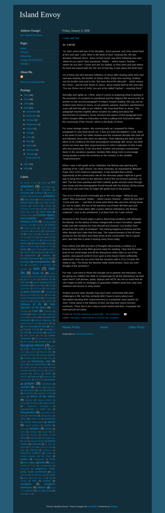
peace (48, 373)
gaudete (36, 282)
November (31, 116)
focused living (37, 276)
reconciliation (29, 393)
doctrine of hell (45, 246)
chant (41, 209)
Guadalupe (48, 298)
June (29, 137)
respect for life (48, 403)
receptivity (50, 390)
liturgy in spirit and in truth (35, 349)
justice (52, 326)
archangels (25, 193)
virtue (34, 481)
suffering (33, 450)
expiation (23, 269)
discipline (48, 243)
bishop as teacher (45, 200)
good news (27, 295)
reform (22, 397)
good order (40, 295)
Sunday (49, 453)
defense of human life (29, 240)
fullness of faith (30, 279)
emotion (52, 252)
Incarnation (33, 317)
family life (38, 273)
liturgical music (45, 341)
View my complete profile (32, 82)
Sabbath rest (35, 419)
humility (23, 314)
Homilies (24, 64)
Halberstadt (24, 301)
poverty (51, 379)
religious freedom (44, 400)
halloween (38, 301)
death (50, 237)
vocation (47, 481)
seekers (45, 432)
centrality (48, 206)
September (32, 124)
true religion (29, 462)
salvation (34, 428)
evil (21, 265)
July (28, 133)
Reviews (24, 52)
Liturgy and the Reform (31, 60)
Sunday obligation (28, 456)
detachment (47, 240)
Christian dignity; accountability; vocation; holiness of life (37, 218)
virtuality (23, 481)
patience (36, 374)
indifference (39, 320)
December (31, 111)
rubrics (23, 419)
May (28, 141)
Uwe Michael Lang (38, 475)
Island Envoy (40, 14)
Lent (41, 335)
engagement (30, 255)
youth (22, 494)
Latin (34, 333)
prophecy (38, 387)
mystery (32, 364)
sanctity (48, 429)
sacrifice (47, 425)
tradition (24, 459)
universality (24, 469)
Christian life (47, 222)
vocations (114, 317)
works (39, 491)
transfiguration (39, 459)
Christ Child (45, 212)
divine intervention (27, 246)
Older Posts (137, 327)
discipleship (37, 243)
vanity (26, 478)
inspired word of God (29, 323)
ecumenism (50, 249)
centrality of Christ (27, 209)
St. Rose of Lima (45, 447)
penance (23, 377)
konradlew (92, 506)
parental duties (26, 370)
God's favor (25, 289)
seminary (33, 435)
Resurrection (27, 412)
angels (52, 187)
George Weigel (40, 285)
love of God (45, 352)
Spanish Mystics (37, 441)
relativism (29, 400)
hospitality (48, 311)
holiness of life (30, 304)
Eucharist (24, 262)
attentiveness (37, 196)
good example (31, 291)
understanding (45, 466)
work (31, 491)
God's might (50, 289)
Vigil (50, 478)
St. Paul (32, 447)
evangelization (42, 261)
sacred (51, 421)
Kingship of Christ (31, 329)
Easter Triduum (37, 249)
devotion (24, 243)
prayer (29, 383)
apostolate (46, 190)
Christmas (40, 225)
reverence (32, 416)
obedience (42, 364)
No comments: (113, 314)
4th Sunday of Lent (28, 183)
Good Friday (50, 292)
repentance (34, 403)
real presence (29, 390)
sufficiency (47, 450)
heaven (49, 301)
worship (48, 491)
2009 (26, 103)
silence (44, 438)
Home (104, 327)
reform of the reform (42, 396)
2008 (26, 108)
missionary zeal (40, 361)
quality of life (50, 387)
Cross (33, 237)
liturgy (52, 346)
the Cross (46, 456)
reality (41, 390)
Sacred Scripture (32, 425)
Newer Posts (71, 327)
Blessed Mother (27, 203)
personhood (39, 380)
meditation (28, 358)
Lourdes (32, 352)
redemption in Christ (44, 393)
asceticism (38, 193)
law (41, 332)
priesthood (46, 384)
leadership (51, 333)
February (31, 150)
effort (36, 252)
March (29, 145)
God (50, 285)
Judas (26, 326)
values (52, 475)
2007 (26, 164)
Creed (43, 234)
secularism (33, 432)
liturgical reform (32, 345)
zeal (29, 494)
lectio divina (29, 335)
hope (35, 310)
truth (42, 462)
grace (50, 295)
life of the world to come (45, 339)
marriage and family (28, 355)
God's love (37, 289)
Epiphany (46, 255)
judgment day (39, 326)
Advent (43, 187)
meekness (40, 358)
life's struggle (29, 342)
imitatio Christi (36, 314)
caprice (42, 203)
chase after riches (27, 212)
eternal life (47, 258)
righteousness (46, 416)
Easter (23, 249)
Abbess (44, 183)
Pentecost (35, 377)
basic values (29, 199)
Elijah (43, 252)
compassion (25, 231)
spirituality (36, 444)
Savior (22, 432)
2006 (26, 168)
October (30, 120)
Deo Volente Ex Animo (31, 35)
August (30, 128)
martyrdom (43, 355)
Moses (23, 364)
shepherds (34, 438)
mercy (49, 358)
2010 (26, 99)
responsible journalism (38, 406)
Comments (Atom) (84, 334)
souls (25, 441)
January (30, 154)
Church (51, 225)
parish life (40, 370)
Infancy (50, 320)
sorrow (52, 438)
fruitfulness (51, 276)
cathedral (35, 206)
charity (49, 209)
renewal (23, 403)
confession (37, 231)
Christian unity (26, 225)
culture (41, 237)
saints (22, 429)
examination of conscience (40, 265)
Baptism (50, 195)
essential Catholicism (29, 258)
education (75, 317)
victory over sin (38, 478)
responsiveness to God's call (94, 317)
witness (41, 487)
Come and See (71, 38)
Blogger (114, 506)
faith (36, 269)
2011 (26, 95)
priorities (25, 387)
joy (53, 323)
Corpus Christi (32, 234)
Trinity (52, 459)
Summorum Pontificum (30, 453)
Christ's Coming (26, 215)
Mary (53, 355)
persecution (47, 377)
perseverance (25, 380)
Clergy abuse (46, 228)
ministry (23, 361)
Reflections (25, 56)
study (22, 450)
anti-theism (29, 190)
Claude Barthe (30, 228)
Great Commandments (30, 298)
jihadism (45, 323)
